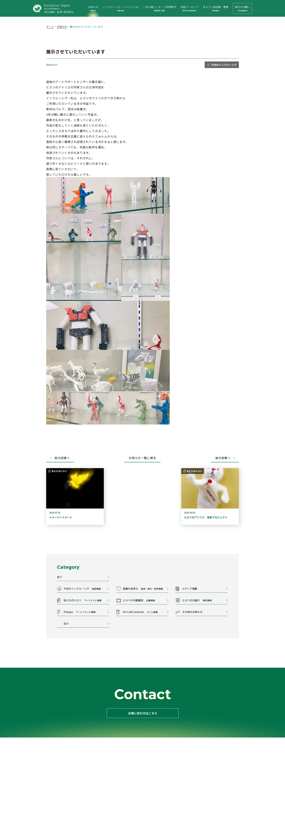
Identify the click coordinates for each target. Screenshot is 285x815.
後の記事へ (222, 458)
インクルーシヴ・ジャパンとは (120, 8)
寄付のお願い (242, 8)
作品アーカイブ (189, 8)
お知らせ (93, 8)
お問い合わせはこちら (142, 713)
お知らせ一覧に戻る (142, 458)
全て (59, 577)
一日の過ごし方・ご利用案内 (159, 8)
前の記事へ (62, 458)
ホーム (50, 26)
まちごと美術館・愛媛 (215, 8)
